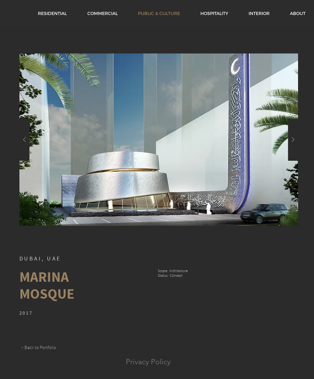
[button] (158, 139)
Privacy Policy (148, 361)
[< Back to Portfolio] (38, 347)
